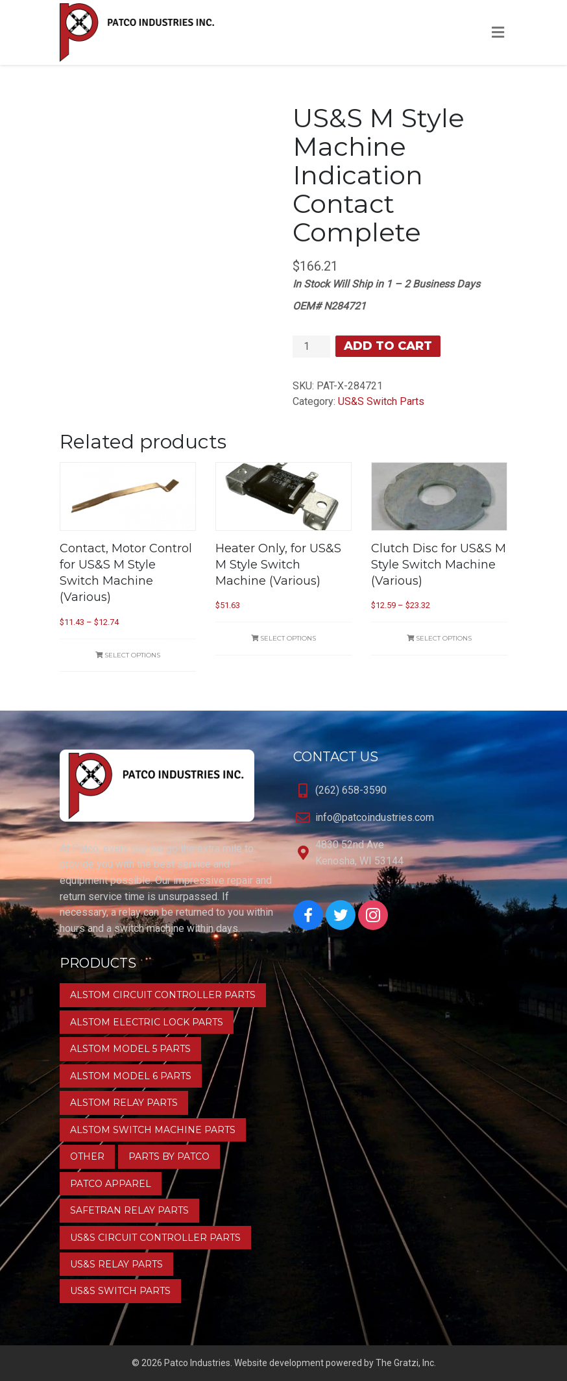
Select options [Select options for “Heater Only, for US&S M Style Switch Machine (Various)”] (283, 638)
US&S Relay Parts (116, 1264)
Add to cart (388, 346)
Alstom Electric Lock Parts (146, 1022)
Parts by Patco (169, 1156)
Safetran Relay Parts (129, 1210)
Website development (279, 1363)
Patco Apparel (110, 1184)
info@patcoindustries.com (374, 817)
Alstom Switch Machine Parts (152, 1130)
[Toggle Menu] (498, 33)
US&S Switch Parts (381, 401)
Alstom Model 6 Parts (130, 1076)
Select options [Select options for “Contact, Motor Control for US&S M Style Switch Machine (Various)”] (127, 655)
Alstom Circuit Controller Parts (163, 995)
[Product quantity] (311, 347)
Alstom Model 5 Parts (130, 1049)
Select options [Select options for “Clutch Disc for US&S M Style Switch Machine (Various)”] (439, 638)
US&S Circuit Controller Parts (155, 1237)
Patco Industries (197, 1363)
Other (87, 1156)
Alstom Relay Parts (124, 1102)
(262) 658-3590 (351, 790)
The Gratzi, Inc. (406, 1363)
